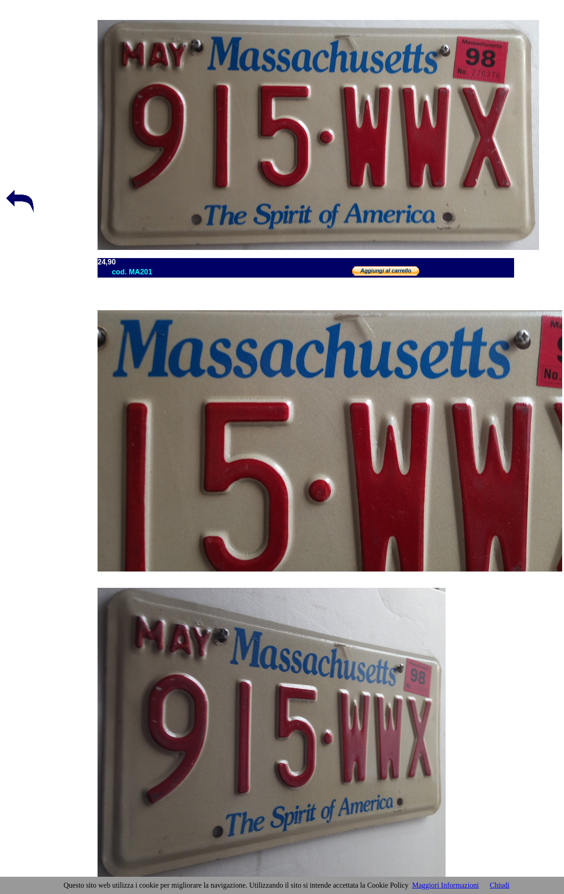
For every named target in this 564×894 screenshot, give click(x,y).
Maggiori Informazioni (445, 885)
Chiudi (500, 885)
